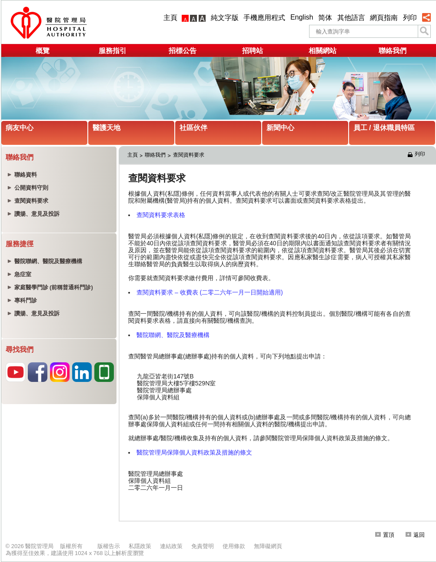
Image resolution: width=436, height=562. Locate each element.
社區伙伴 (193, 127)
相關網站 (322, 50)
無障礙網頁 (268, 546)
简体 (325, 17)
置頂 (384, 535)
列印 (410, 17)
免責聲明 (202, 546)
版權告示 (108, 546)
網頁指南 (384, 17)
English (301, 17)
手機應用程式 (264, 17)
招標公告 (182, 50)
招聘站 (252, 50)
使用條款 (234, 546)
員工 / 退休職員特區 (384, 127)
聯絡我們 (392, 50)
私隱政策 (140, 546)
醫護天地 (106, 127)
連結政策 (171, 546)
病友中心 (19, 127)
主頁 (170, 17)
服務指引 (112, 50)
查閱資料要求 (188, 155)
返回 (415, 535)
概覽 (43, 50)
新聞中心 (280, 127)
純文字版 (225, 17)
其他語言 (351, 17)
